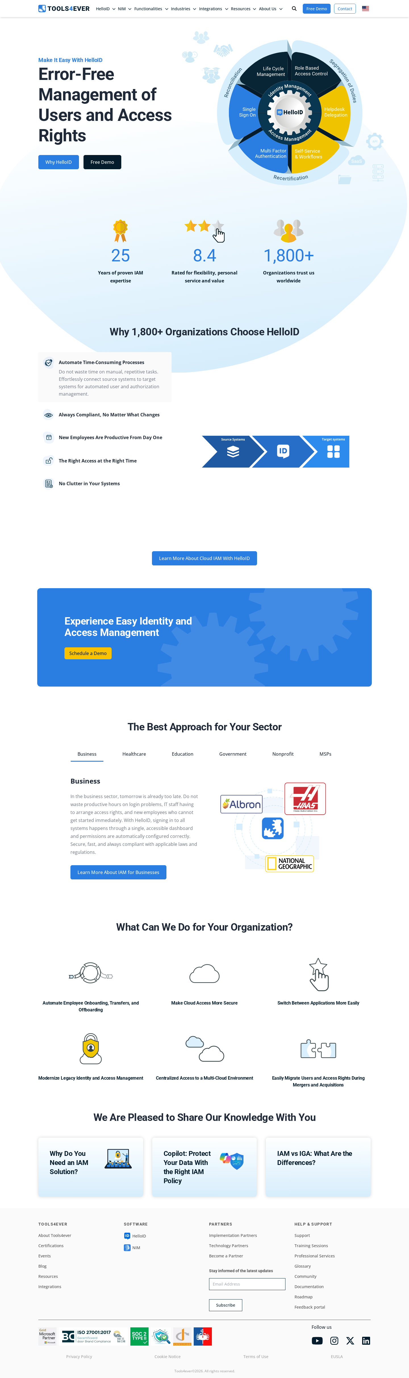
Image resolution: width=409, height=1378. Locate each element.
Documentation (309, 1286)
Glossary (303, 1266)
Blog (42, 1266)
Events (44, 1256)
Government (233, 754)
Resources (48, 1276)
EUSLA (337, 1356)
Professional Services (315, 1256)
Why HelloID (58, 162)
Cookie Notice (168, 1356)
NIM (125, 8)
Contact (345, 8)
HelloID (135, 1236)
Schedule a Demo (88, 653)
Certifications (51, 1245)
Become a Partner (226, 1256)
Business (87, 754)
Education (182, 754)
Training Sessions (311, 1245)
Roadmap (304, 1297)
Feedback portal (310, 1307)
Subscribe (225, 1305)
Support (302, 1235)
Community (305, 1276)
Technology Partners (228, 1245)
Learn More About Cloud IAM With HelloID (204, 558)
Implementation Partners (233, 1235)
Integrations (49, 1286)
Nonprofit (283, 754)
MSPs (325, 754)
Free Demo (316, 8)
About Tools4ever (54, 1235)
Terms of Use (255, 1356)
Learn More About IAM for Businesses (118, 872)
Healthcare (134, 754)
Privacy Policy (79, 1356)
